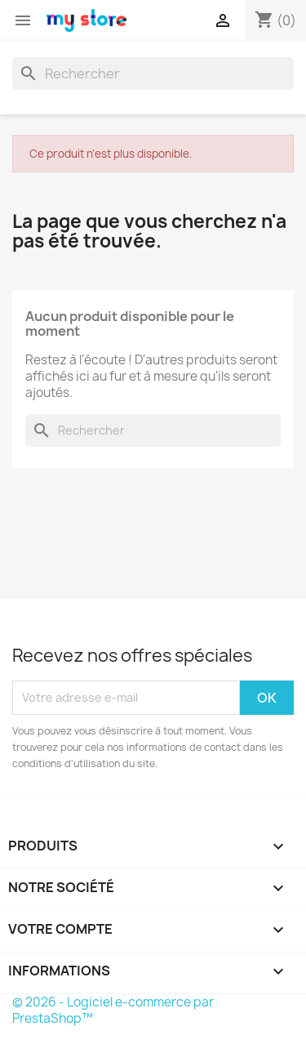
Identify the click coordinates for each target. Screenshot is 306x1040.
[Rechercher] (153, 73)
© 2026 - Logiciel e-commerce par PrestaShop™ (113, 1010)
